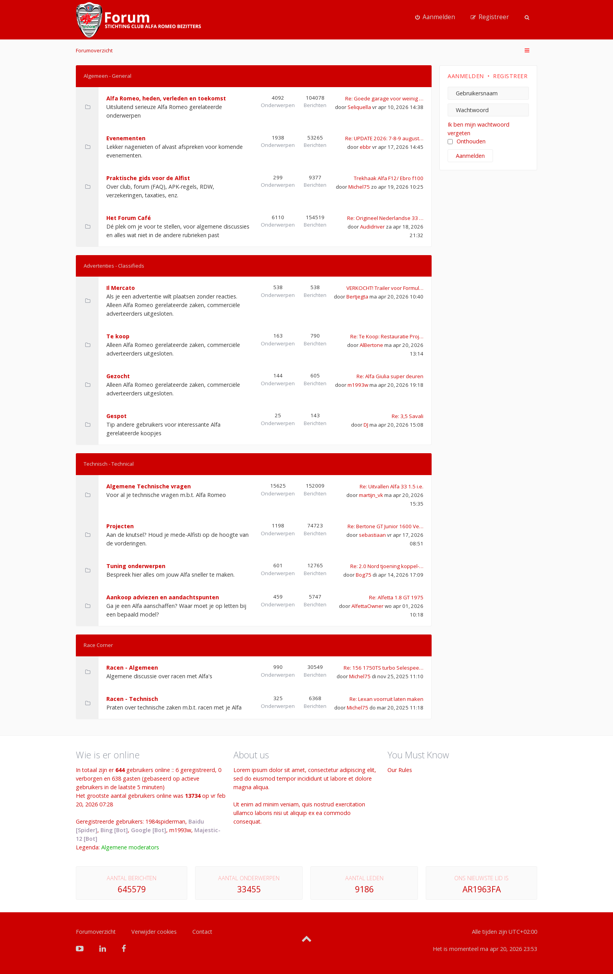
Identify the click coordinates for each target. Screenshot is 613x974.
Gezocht (118, 376)
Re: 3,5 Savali (407, 416)
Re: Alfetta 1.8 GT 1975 (396, 597)
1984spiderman (165, 821)
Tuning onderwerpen (135, 566)
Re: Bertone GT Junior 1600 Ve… (385, 526)
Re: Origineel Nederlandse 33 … (385, 218)
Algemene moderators (130, 847)
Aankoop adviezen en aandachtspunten (162, 597)
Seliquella (359, 107)
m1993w (358, 384)
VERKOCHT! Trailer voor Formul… (384, 287)
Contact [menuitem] (202, 931)
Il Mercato (120, 287)
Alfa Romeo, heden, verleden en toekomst (166, 98)
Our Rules (399, 770)
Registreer (510, 76)
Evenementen (125, 138)
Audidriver (372, 226)
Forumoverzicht (94, 50)
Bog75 (363, 574)
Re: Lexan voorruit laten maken (386, 698)
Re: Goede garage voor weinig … (384, 98)
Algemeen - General (107, 75)
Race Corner (98, 645)
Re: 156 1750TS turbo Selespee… (383, 667)
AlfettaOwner (367, 605)
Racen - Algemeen (132, 667)
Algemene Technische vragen (148, 486)
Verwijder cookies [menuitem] (154, 931)
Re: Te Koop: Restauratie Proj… (386, 336)
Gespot (116, 416)
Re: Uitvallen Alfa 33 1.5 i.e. (391, 486)
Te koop (117, 336)
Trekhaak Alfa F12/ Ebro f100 (388, 178)
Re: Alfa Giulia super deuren (390, 376)
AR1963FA (481, 889)
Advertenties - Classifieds (114, 265)
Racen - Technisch (132, 698)
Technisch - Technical (109, 463)
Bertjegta (357, 296)
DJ (366, 424)
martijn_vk (371, 495)
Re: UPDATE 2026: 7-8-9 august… (384, 138)
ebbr (365, 146)
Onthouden (467, 141)
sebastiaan (372, 534)
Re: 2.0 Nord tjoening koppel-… (386, 566)
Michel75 (359, 186)
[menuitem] (435, 17)
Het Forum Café (128, 218)
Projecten (120, 526)
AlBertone (371, 344)
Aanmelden (466, 76)
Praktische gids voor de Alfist (148, 178)
